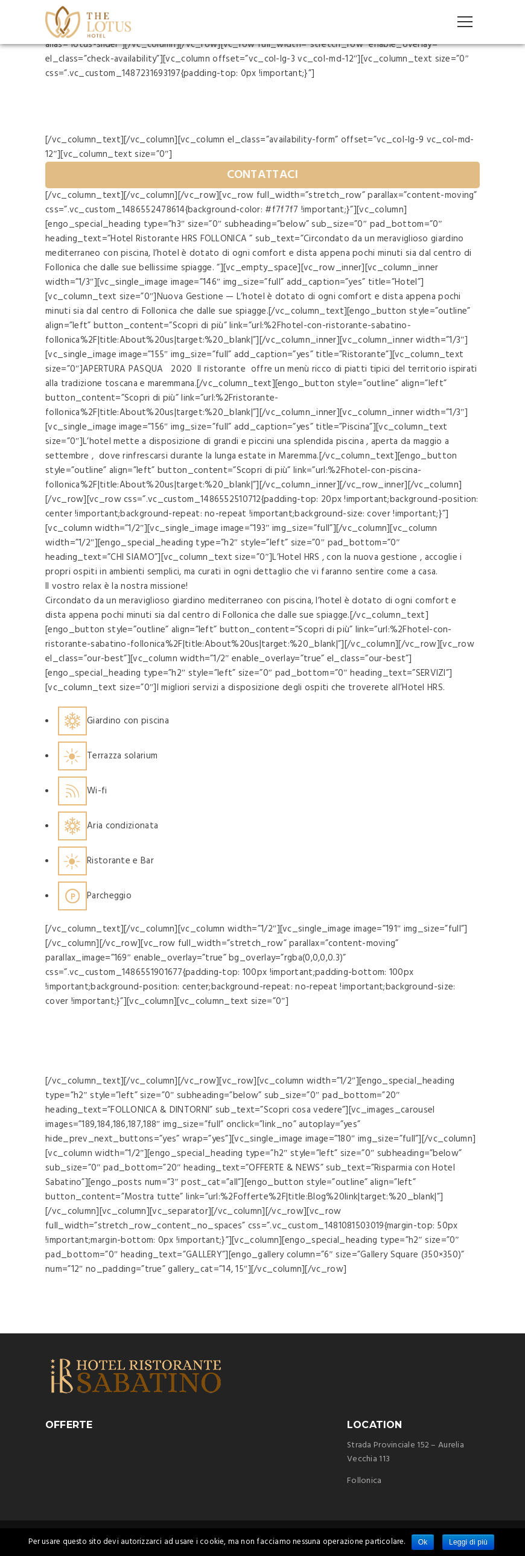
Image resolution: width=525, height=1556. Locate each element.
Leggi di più (468, 1542)
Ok (423, 1542)
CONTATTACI (263, 175)
